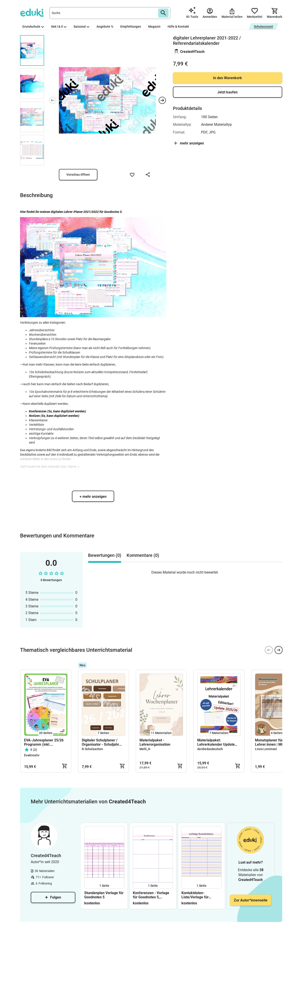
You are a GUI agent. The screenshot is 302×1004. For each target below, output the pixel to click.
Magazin (154, 26)
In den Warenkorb (227, 78)
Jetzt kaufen (227, 92)
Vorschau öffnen (78, 174)
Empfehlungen (130, 26)
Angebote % (105, 26)
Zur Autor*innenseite (250, 900)
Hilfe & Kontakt (178, 26)
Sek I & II (58, 26)
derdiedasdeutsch (210, 749)
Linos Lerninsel (266, 749)
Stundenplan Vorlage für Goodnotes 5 (103, 895)
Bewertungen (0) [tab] (104, 555)
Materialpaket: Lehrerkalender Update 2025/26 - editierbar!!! (216, 742)
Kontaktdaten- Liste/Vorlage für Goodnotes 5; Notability (200, 895)
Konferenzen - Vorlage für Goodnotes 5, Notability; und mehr (151, 895)
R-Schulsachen (92, 749)
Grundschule (33, 26)
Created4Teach (192, 51)
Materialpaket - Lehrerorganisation (155, 742)
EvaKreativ (31, 755)
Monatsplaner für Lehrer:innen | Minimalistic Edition (276, 742)
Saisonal (81, 26)
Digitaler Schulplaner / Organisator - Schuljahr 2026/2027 (100, 742)
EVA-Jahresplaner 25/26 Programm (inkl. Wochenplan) (44, 742)
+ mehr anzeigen (93, 496)
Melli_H (145, 749)
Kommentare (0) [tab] (143, 555)
